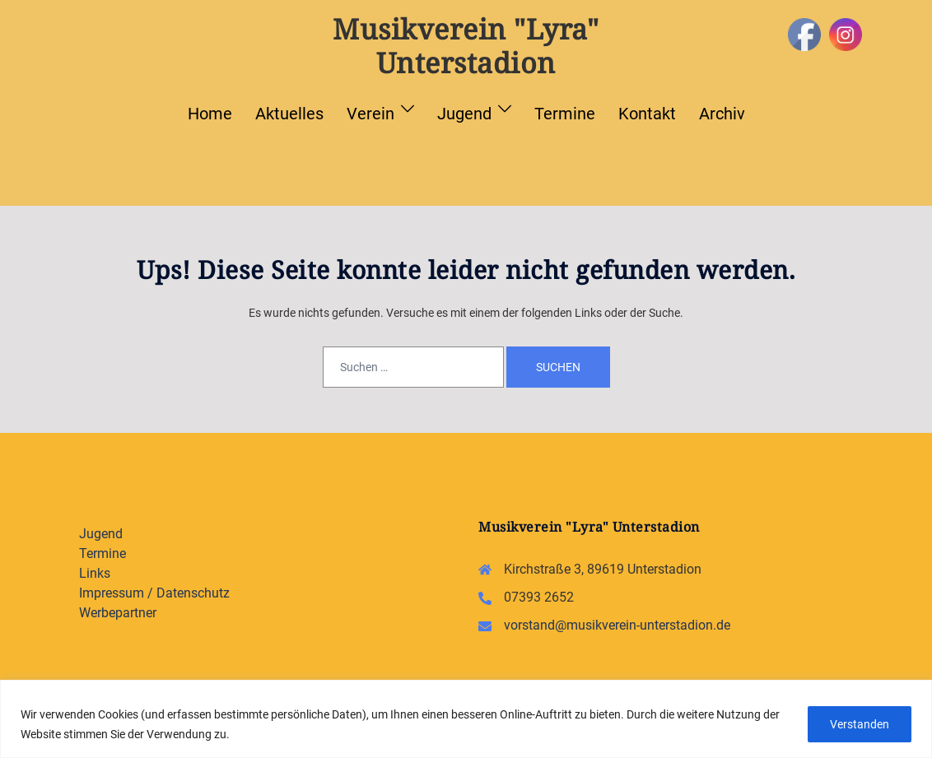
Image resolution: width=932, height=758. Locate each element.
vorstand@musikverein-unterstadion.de (617, 625)
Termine (564, 113)
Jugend (464, 113)
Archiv (722, 113)
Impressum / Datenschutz (154, 593)
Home (210, 113)
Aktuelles (289, 113)
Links (94, 573)
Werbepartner (117, 613)
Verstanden (858, 724)
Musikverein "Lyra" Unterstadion (466, 45)
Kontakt (647, 113)
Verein (370, 113)
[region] (466, 719)
